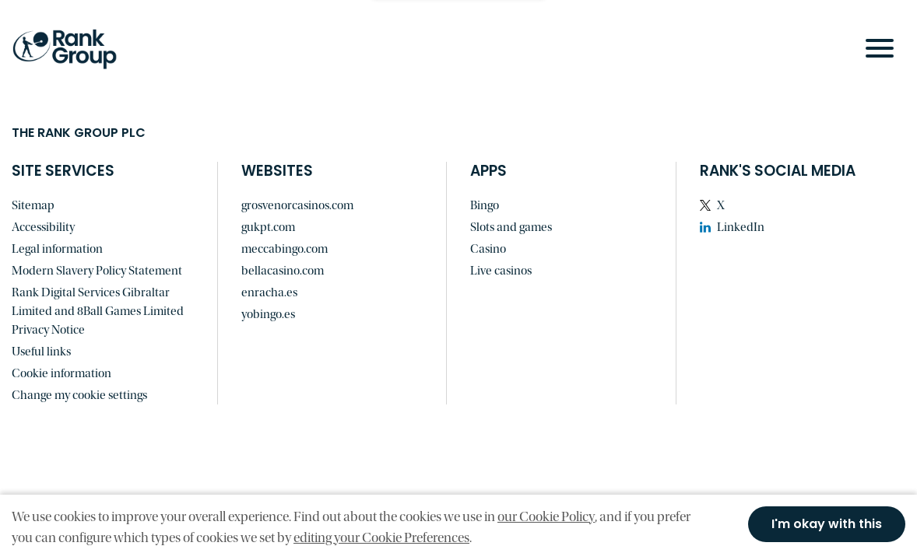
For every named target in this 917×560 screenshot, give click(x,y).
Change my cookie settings (79, 395)
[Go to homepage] (74, 49)
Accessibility (43, 227)
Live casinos (501, 271)
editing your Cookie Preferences (381, 538)
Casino (488, 249)
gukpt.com (268, 227)
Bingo (484, 205)
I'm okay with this (826, 525)
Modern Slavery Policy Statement (97, 271)
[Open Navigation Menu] (879, 48)
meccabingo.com (284, 249)
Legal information (57, 249)
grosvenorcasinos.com (297, 205)
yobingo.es (268, 314)
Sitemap (33, 205)
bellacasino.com (282, 271)
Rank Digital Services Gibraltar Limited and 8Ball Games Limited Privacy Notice (98, 311)
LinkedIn (740, 227)
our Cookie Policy (546, 517)
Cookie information (61, 373)
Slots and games (511, 227)
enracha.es (269, 292)
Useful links (41, 352)
